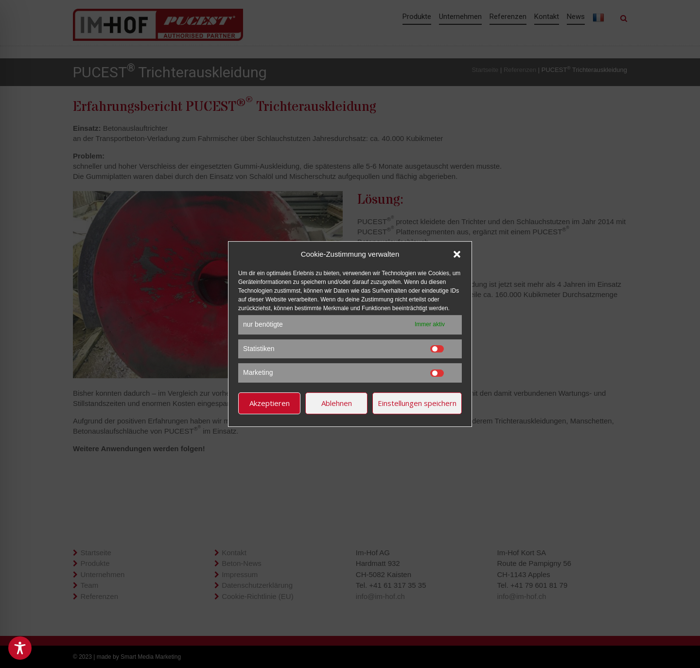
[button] (457, 254)
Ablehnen (336, 403)
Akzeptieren (269, 403)
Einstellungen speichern (417, 403)
